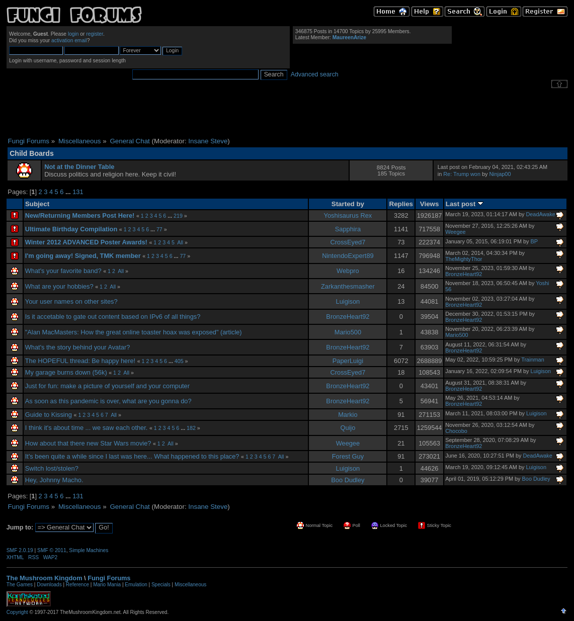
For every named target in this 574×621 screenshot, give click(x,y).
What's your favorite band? (63, 271)
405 (179, 361)
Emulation (136, 584)
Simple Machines (88, 550)
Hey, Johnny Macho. (54, 480)
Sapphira (348, 229)
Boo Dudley (347, 480)
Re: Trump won (461, 174)
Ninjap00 (500, 174)
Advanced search (315, 74)
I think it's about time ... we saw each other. (86, 427)
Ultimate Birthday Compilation (71, 229)
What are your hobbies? (59, 286)
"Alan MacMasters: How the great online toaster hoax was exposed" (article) (133, 332)
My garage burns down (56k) (66, 372)
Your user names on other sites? (71, 301)
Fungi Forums (109, 578)
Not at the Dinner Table (79, 166)
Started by (348, 204)
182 (191, 428)
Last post (464, 204)
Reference (77, 584)
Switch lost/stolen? (51, 468)
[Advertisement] (287, 112)
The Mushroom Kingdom (45, 578)
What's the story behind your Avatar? (77, 347)
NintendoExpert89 (347, 255)
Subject (37, 204)
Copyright (17, 612)
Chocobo (456, 431)
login (73, 34)
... (68, 192)
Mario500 (348, 332)
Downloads (49, 584)
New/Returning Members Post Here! (80, 215)
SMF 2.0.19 (20, 550)
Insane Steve (207, 141)
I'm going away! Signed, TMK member (83, 255)
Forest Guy (348, 456)
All (180, 242)
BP (534, 241)
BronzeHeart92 (463, 274)
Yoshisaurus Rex (348, 215)
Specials (161, 584)
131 (77, 192)
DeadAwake (540, 214)
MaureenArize (349, 37)
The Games (20, 584)
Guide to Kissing (48, 414)
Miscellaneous (190, 584)
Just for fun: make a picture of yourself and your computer (107, 386)
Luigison (348, 301)
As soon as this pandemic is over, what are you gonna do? (108, 401)
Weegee (455, 232)
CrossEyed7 (348, 242)
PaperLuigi (348, 361)
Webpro (348, 271)
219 (178, 216)
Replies (401, 204)
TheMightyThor (463, 259)
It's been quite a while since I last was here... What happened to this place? (132, 456)
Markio (347, 414)
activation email (69, 40)
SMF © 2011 (51, 550)
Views (429, 204)
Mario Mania (107, 584)
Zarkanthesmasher (348, 286)
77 (159, 229)
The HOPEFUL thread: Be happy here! (80, 361)
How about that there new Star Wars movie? (88, 443)
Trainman (532, 360)
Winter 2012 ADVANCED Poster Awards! (86, 242)
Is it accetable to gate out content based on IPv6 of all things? (113, 316)
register (94, 34)
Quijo (347, 427)
